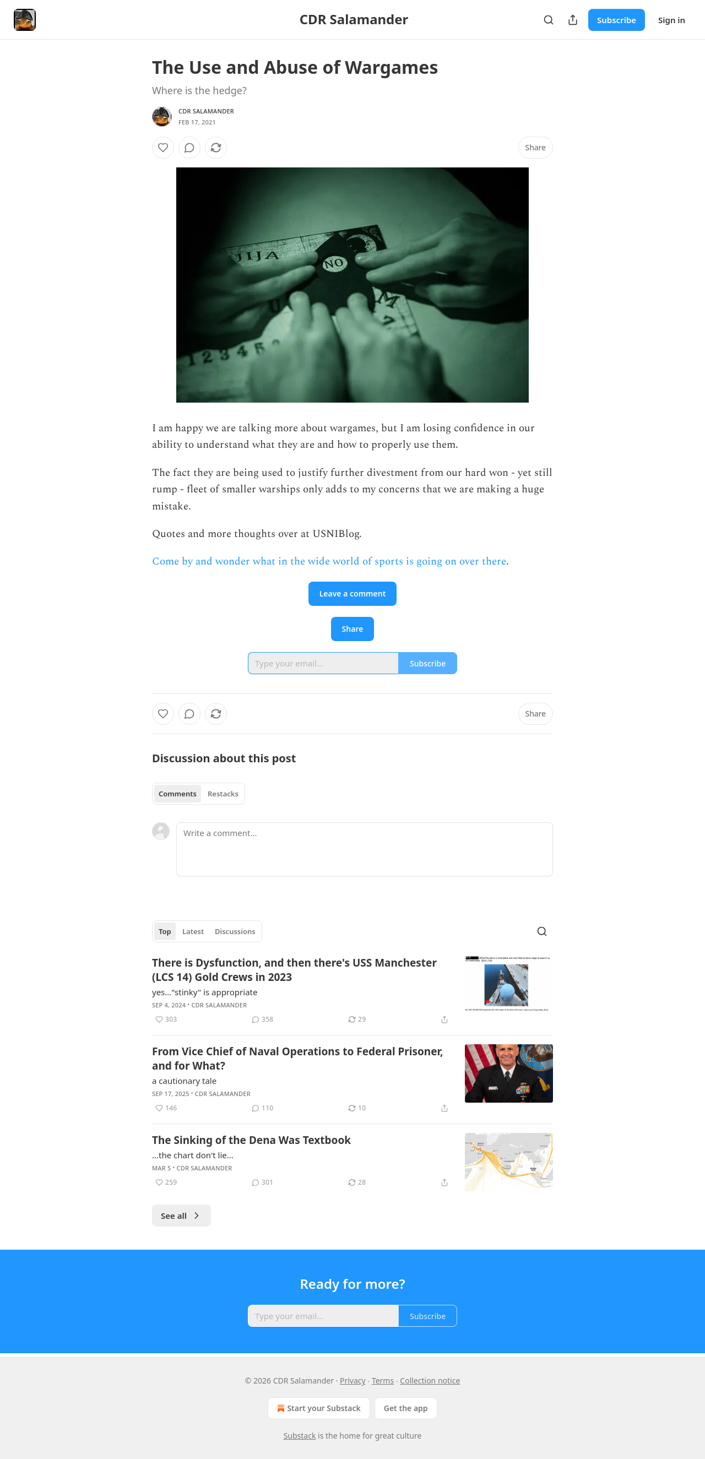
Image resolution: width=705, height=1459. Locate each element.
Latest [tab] (193, 931)
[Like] (163, 148)
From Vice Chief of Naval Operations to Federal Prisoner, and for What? (297, 1058)
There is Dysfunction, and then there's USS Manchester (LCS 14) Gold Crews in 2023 (294, 970)
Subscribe (616, 19)
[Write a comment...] (364, 849)
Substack (300, 1435)
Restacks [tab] (223, 794)
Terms (383, 1380)
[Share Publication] (573, 20)
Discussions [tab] (235, 931)
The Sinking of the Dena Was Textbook (251, 1140)
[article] (352, 990)
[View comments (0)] (189, 148)
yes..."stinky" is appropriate (204, 991)
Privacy (353, 1380)
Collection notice (430, 1380)
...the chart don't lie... (193, 1154)
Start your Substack (317, 1408)
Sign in (671, 19)
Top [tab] (165, 931)
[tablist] (198, 794)
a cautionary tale (184, 1080)
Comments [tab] (178, 794)
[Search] (549, 20)
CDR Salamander (206, 111)
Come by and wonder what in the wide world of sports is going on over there (329, 562)
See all (181, 1215)
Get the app (406, 1408)
